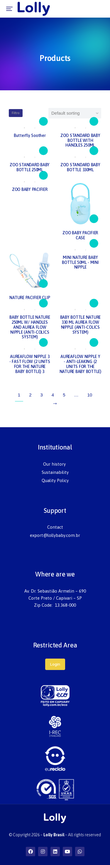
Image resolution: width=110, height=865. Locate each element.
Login (55, 664)
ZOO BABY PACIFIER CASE (80, 235)
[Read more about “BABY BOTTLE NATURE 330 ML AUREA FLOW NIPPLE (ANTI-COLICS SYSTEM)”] (93, 303)
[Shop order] (74, 113)
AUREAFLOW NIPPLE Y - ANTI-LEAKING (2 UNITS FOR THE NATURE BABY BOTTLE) (80, 364)
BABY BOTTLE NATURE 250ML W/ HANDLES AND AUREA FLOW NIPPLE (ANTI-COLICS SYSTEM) (29, 327)
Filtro (16, 113)
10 (89, 394)
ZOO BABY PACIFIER (30, 189)
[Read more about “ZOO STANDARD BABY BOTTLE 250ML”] (43, 150)
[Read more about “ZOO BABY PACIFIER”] (43, 175)
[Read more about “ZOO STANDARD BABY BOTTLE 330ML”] (93, 150)
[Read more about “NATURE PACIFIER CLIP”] (43, 283)
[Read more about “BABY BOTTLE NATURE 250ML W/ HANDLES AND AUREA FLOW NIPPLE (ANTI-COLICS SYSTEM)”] (43, 303)
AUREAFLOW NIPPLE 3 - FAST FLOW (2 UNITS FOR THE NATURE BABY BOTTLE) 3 (29, 364)
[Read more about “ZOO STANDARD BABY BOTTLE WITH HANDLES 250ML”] (93, 121)
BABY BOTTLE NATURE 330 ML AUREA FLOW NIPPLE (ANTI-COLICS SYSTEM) (80, 324)
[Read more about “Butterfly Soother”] (43, 121)
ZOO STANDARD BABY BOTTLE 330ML (80, 167)
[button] (9, 8)
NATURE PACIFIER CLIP (29, 297)
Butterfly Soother (30, 135)
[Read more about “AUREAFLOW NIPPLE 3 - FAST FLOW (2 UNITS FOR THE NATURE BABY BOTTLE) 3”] (43, 342)
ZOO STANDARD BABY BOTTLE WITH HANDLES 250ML (80, 140)
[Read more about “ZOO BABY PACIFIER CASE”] (93, 218)
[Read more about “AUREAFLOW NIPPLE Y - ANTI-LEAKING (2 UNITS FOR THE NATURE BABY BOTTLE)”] (93, 342)
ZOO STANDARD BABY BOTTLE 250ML (30, 167)
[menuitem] (55, 464)
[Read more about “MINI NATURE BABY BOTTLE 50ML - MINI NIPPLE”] (93, 243)
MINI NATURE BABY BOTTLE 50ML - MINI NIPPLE (80, 262)
